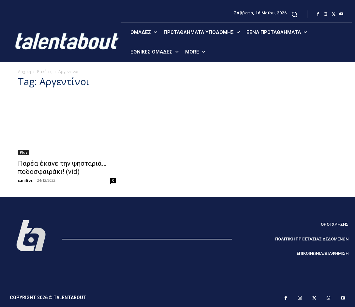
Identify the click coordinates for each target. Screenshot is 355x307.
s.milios (25, 180)
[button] (294, 14)
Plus (23, 152)
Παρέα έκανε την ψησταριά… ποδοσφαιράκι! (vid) (62, 168)
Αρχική (24, 71)
